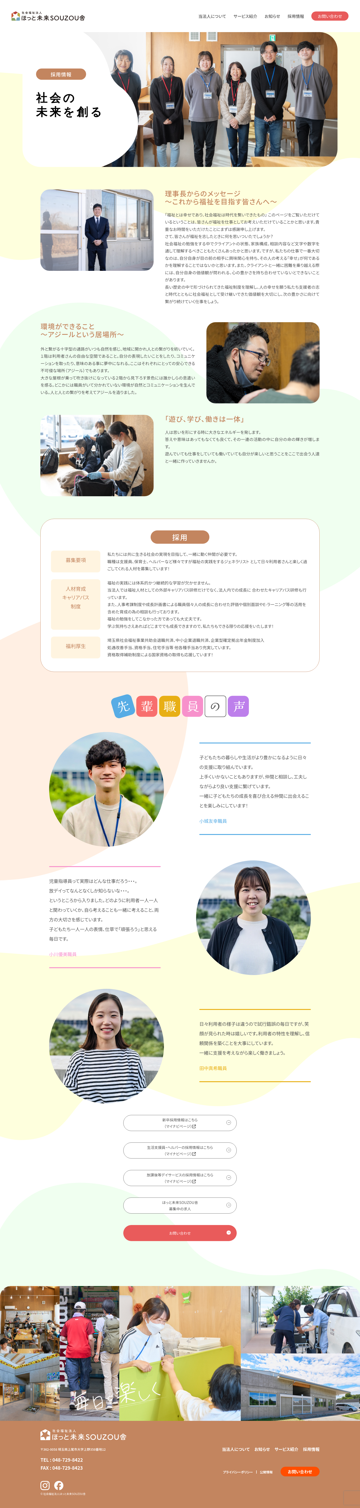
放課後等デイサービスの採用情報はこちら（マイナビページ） (180, 1178)
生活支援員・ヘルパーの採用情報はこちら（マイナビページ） (180, 1150)
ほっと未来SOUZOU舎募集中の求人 (180, 1205)
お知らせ (272, 16)
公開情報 (266, 1472)
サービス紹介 (245, 16)
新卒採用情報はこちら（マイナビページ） (180, 1123)
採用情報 (295, 16)
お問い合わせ (330, 16)
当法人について (212, 16)
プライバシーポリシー (238, 1472)
